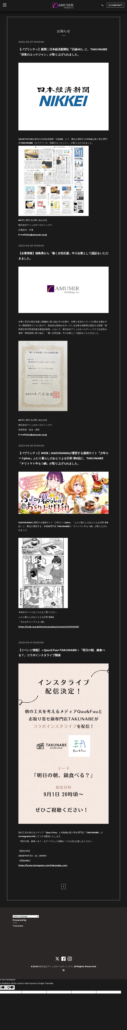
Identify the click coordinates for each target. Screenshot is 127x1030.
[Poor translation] (10, 986)
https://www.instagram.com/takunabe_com (43, 864)
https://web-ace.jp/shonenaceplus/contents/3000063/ (49, 626)
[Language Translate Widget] (26, 915)
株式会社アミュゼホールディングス (56, 965)
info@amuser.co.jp (36, 234)
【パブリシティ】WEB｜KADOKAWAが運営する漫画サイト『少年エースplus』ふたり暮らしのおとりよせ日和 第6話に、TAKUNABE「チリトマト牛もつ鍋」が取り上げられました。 (63, 458)
